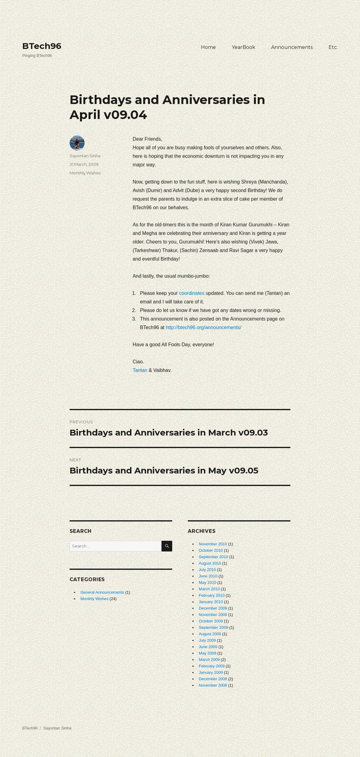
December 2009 (213, 608)
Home (208, 47)
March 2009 (209, 659)
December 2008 (213, 679)
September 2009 (213, 627)
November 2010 (213, 544)
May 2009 (207, 653)
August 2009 (210, 634)
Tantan (140, 370)
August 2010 (210, 563)
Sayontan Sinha (85, 155)
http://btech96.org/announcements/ (203, 327)
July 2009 (207, 640)
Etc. (333, 47)
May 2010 (207, 582)
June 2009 (208, 646)
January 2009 (211, 672)
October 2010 (211, 550)
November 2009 (213, 614)
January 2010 (211, 601)
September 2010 (213, 557)
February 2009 (212, 666)
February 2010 (212, 595)
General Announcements (102, 592)
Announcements (292, 47)
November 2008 (213, 685)
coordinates (192, 293)
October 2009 (211, 621)
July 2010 (207, 569)
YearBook (243, 47)
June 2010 (208, 576)
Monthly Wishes (85, 172)
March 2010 (209, 589)
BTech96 (41, 46)
